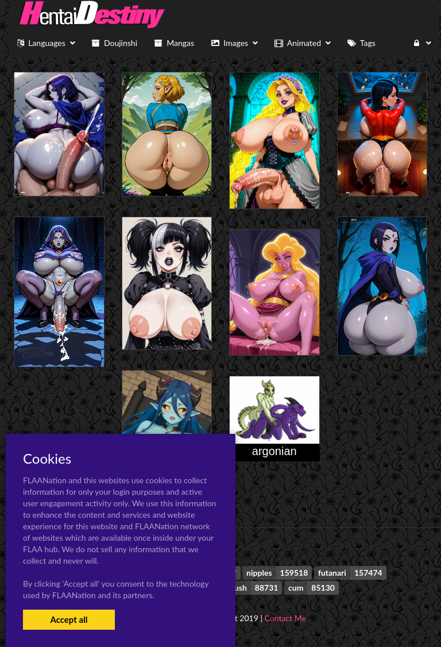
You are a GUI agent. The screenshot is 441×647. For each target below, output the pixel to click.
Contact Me (285, 618)
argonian (274, 451)
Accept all (68, 619)
